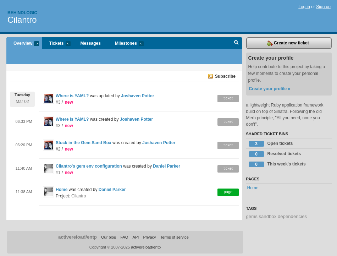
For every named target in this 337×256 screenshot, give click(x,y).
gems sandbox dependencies (276, 216)
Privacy (149, 237)
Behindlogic (22, 12)
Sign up (323, 6)
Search (236, 43)
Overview (22, 44)
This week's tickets (277, 164)
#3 (58, 102)
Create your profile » (270, 88)
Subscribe (225, 76)
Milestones (126, 44)
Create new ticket (288, 43)
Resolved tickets (275, 154)
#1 (58, 172)
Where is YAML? (72, 95)
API (136, 237)
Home (61, 189)
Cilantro (22, 19)
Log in (304, 6)
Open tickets (271, 144)
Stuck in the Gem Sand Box (83, 142)
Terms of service (174, 237)
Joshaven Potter (137, 95)
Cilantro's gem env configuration (89, 166)
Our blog (108, 237)
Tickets (56, 44)
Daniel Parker (166, 166)
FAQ (124, 237)
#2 (58, 149)
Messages (91, 43)
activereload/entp (77, 237)
